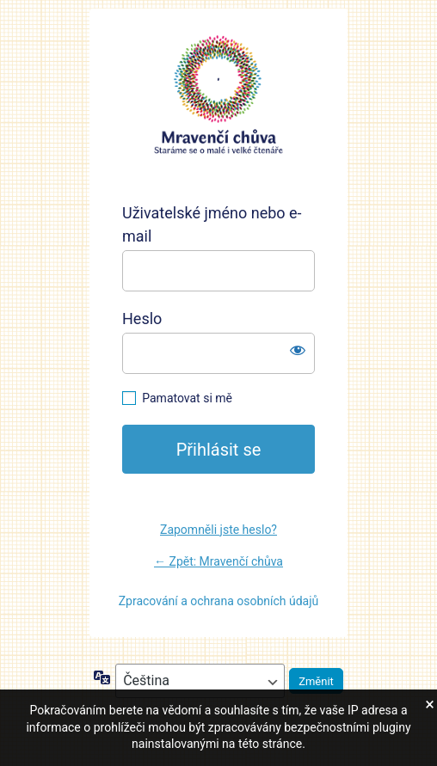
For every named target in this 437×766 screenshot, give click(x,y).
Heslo (142, 318)
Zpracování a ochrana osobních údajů (219, 601)
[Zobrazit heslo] (297, 350)
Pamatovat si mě (187, 398)
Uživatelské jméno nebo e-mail (212, 224)
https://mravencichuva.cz (218, 95)
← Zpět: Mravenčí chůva (218, 561)
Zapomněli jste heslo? (218, 529)
